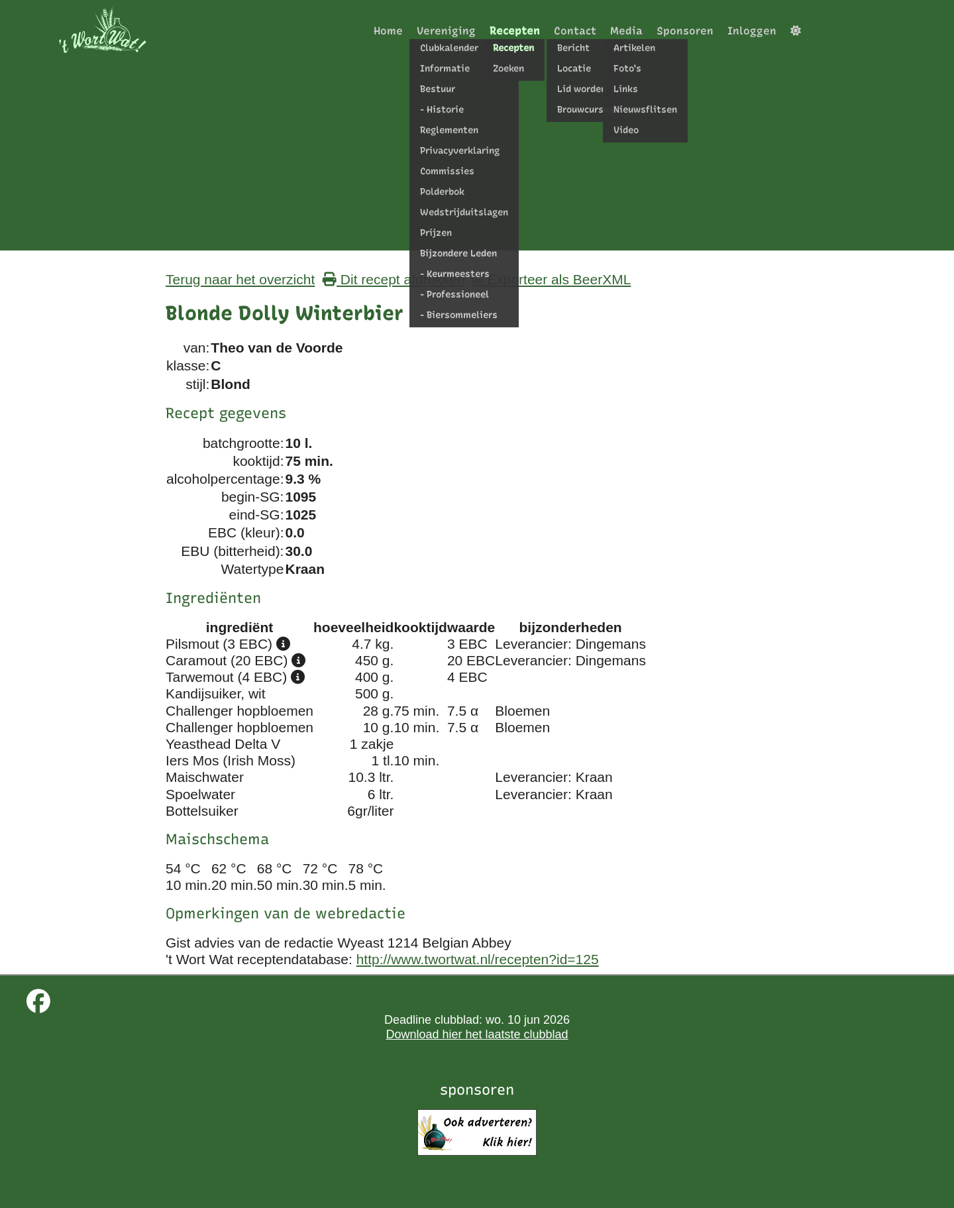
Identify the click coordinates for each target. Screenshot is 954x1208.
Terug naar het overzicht (240, 279)
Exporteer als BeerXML (551, 279)
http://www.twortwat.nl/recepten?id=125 (477, 959)
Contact (575, 31)
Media (626, 31)
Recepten (515, 31)
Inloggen (751, 31)
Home (388, 31)
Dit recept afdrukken (394, 279)
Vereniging (446, 31)
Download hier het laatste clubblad (477, 1034)
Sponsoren (685, 31)
